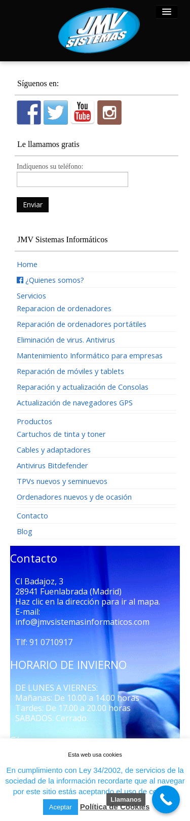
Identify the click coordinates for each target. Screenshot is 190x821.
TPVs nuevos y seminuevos (62, 481)
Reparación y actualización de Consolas (82, 387)
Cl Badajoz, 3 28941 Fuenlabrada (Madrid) (68, 586)
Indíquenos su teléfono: (72, 174)
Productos (34, 421)
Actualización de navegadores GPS (75, 402)
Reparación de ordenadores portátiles (81, 324)
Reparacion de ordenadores (64, 308)
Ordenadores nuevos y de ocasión (74, 497)
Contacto (32, 515)
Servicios (31, 295)
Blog (24, 531)
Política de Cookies (115, 806)
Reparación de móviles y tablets (70, 371)
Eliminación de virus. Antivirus (66, 339)
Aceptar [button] (60, 807)
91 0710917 (50, 642)
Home (27, 264)
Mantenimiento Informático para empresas (90, 355)
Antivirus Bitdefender (52, 465)
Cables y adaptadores (54, 449)
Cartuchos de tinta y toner (61, 434)
